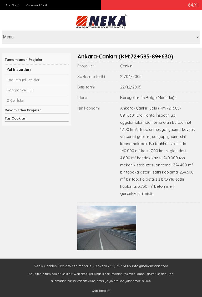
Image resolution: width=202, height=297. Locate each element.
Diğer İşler (15, 100)
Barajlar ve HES (20, 90)
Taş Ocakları (15, 118)
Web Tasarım (101, 291)
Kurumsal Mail (36, 5)
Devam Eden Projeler (23, 110)
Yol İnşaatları (19, 69)
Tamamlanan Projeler (24, 59)
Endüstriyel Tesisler (23, 79)
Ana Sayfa (13, 5)
